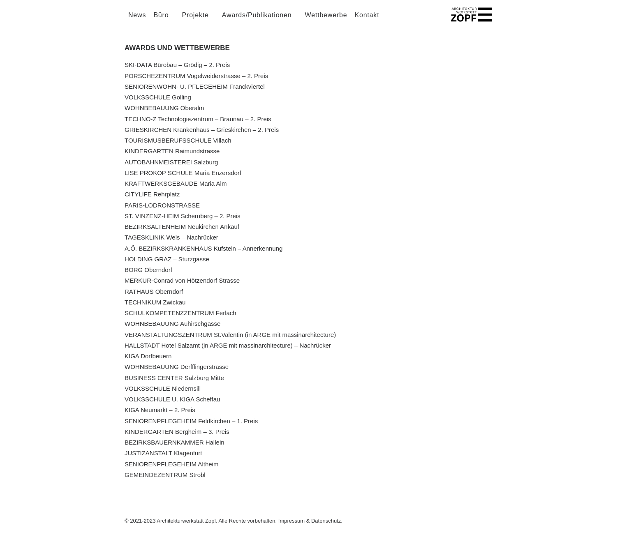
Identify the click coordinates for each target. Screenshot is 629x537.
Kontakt (367, 20)
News (137, 20)
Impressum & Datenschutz (309, 521)
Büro (161, 20)
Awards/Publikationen (257, 20)
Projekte (195, 20)
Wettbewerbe (326, 20)
